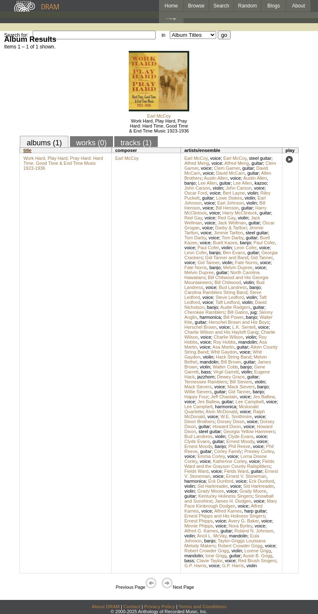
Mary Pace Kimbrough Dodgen (230, 503)
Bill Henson (227, 207)
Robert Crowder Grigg (240, 545)
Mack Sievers (198, 386)
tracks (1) (136, 143)
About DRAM (106, 606)
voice (215, 158)
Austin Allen (215, 178)
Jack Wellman (232, 222)
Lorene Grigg (257, 550)
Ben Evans (234, 252)
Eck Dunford (221, 481)
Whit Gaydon (224, 351)
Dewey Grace (231, 376)
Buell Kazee (225, 242)
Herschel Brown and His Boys (239, 322)
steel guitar (260, 158)
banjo (189, 183)
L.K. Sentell (243, 327)
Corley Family (228, 451)
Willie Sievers (198, 391)
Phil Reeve (239, 446)
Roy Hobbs (224, 342)
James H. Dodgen (233, 500)
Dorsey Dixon (230, 421)
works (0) (91, 143)
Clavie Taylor (209, 560)
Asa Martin (223, 346)
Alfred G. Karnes (201, 530)
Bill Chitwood (227, 282)
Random (247, 6)
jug (254, 312)
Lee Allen (207, 183)
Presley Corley (259, 451)
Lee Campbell (250, 401)
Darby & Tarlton (231, 227)
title (27, 150)
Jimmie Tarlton (228, 232)
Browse (196, 6)
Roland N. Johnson (253, 530)
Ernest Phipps (198, 520)
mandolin (247, 342)
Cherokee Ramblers (204, 312)
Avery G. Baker (243, 520)
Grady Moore (210, 491)
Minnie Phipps (198, 525)
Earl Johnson (230, 202)
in (163, 35)
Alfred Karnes (228, 510)
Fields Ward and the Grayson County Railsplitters (229, 464)
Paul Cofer (264, 242)
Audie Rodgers (235, 307)
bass (206, 371)
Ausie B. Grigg (257, 555)
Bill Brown (231, 361)
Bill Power (233, 317)
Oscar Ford (195, 192)
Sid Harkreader (212, 486)
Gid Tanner (261, 257)
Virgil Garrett (226, 371)
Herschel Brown (200, 327)
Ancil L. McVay (211, 535)
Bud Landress (233, 287)
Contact (131, 606)
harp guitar (255, 510)
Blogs (273, 6)
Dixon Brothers (199, 421)
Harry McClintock (239, 212)
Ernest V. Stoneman (246, 476)
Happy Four (196, 396)
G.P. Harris (195, 565)
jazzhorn (205, 376)
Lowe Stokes (229, 197)
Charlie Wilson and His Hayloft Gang (221, 332)
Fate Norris (246, 262)
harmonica (210, 317)
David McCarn (230, 173)
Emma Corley (211, 456)
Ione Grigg (215, 555)
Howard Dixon (226, 426)
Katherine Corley (229, 461)
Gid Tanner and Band (226, 257)
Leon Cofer (245, 247)
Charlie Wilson (228, 337)
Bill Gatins (237, 312)
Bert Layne (234, 192)
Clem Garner (227, 168)
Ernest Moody (240, 441)
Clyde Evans (240, 436)
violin (218, 187)
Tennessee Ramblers (205, 381)
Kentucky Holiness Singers (225, 496)
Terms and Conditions (202, 606)
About (298, 6)
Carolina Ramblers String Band (215, 292)
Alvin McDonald (221, 411)
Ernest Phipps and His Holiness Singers (224, 515)
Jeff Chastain (224, 396)
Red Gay (193, 217)
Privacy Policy (159, 606)
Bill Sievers (241, 381)
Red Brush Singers (257, 560)
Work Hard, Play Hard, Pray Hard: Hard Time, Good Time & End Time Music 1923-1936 (159, 125)
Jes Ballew (264, 396)
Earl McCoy (159, 115)
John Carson (197, 187)
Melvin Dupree (238, 267)
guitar (257, 163)
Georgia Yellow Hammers (249, 431)
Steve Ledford (229, 297)
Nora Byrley (240, 525)
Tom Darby (195, 237)
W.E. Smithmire (236, 416)
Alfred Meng (196, 163)
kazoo (261, 183)
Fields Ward (196, 471)
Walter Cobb (225, 366)
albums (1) (44, 143)
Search (221, 6)
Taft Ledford (227, 302)
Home (171, 6)
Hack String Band (233, 356)
